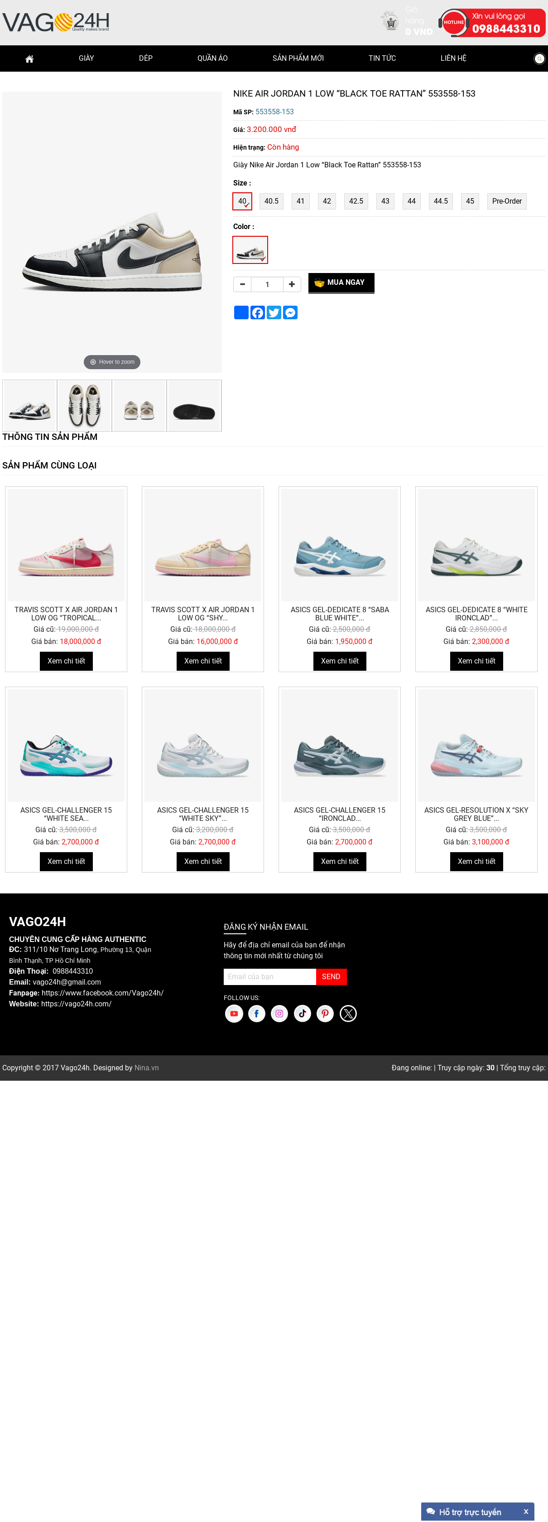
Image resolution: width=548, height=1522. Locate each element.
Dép (146, 58)
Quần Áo (212, 58)
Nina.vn (147, 1067)
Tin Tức (382, 58)
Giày (86, 58)
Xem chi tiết (66, 661)
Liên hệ (453, 58)
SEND (331, 976)
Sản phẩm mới (298, 58)
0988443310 (506, 27)
